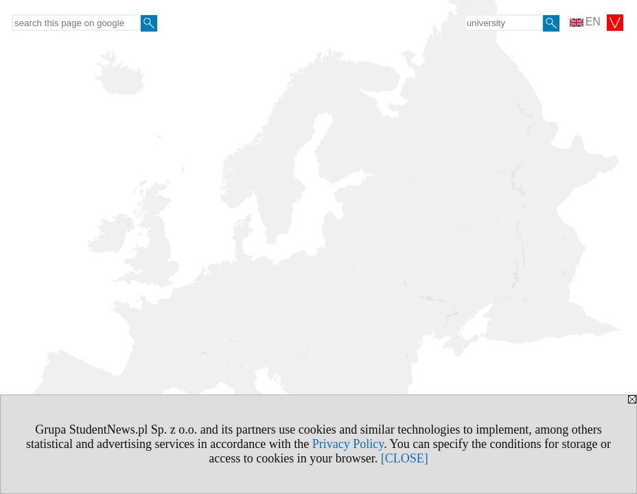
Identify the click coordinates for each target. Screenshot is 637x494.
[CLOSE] (404, 458)
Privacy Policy (348, 444)
